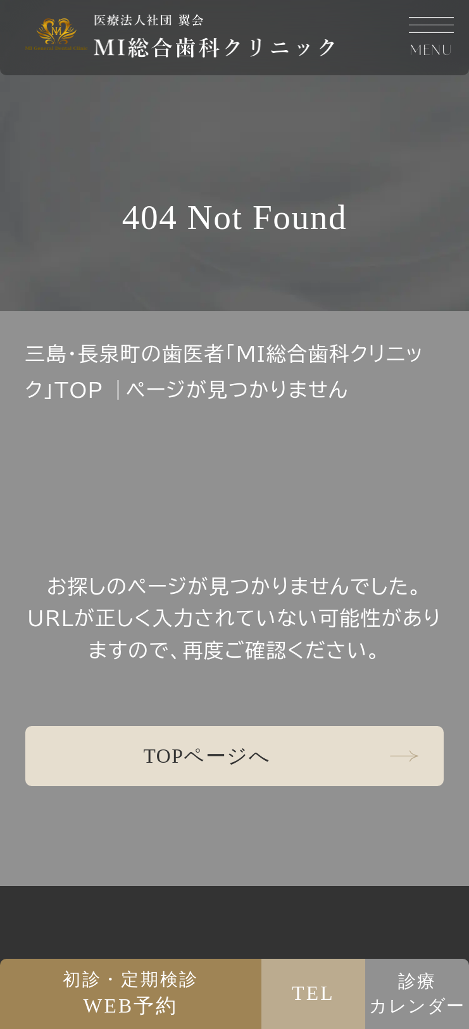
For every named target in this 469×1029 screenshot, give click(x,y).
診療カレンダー (417, 993)
